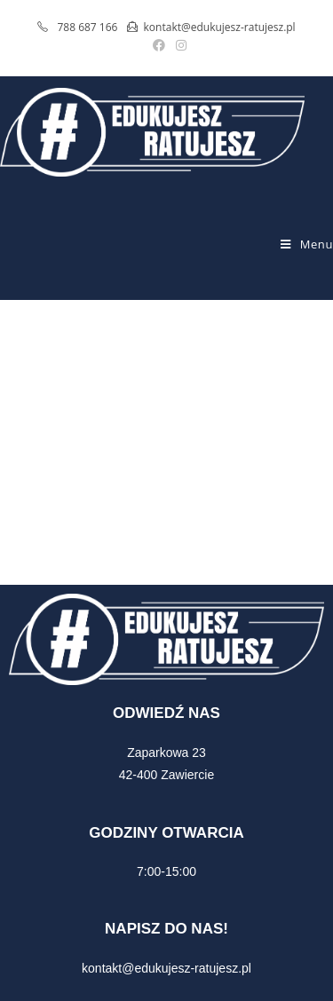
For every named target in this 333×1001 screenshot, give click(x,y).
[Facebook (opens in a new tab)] (158, 45)
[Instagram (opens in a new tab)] (178, 45)
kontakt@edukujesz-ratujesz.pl (166, 968)
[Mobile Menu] (307, 244)
